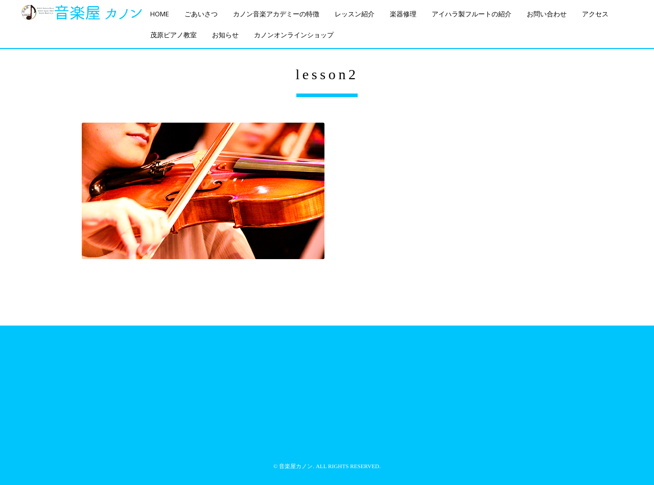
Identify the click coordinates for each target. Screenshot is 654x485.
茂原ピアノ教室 (173, 35)
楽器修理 (403, 14)
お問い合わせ (547, 14)
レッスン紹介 (355, 14)
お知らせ (225, 35)
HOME (159, 14)
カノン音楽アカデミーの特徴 (276, 14)
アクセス (595, 14)
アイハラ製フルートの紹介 (471, 14)
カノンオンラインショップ (294, 35)
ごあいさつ (201, 14)
